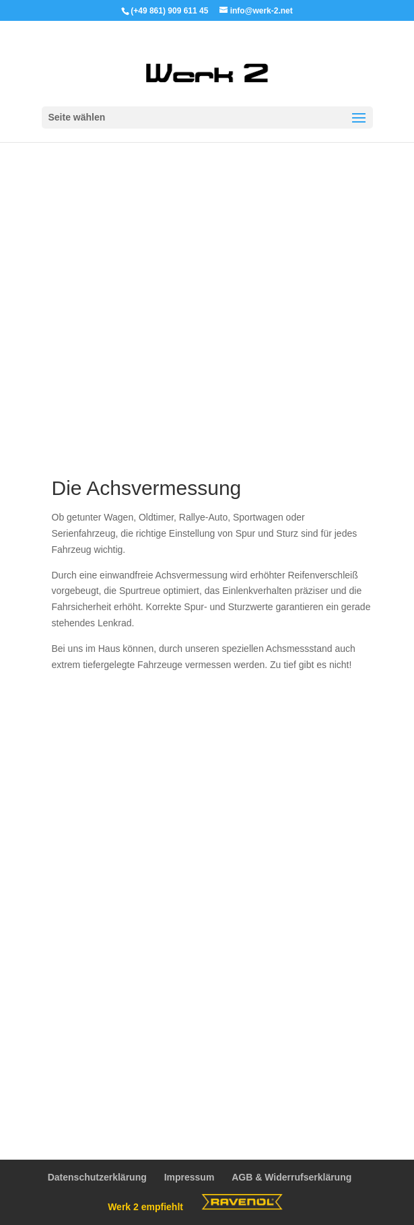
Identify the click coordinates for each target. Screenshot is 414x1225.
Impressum (189, 1177)
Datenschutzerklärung (97, 1177)
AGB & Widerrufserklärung (291, 1177)
